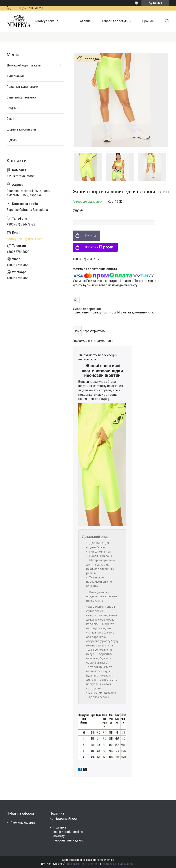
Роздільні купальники (22, 86)
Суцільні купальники (21, 97)
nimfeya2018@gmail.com (25, 239)
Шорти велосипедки (21, 129)
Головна (85, 21)
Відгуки (12, 140)
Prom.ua (109, 859)
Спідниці (13, 108)
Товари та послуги (115, 21)
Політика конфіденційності (118, 863)
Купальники (15, 76)
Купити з (99, 247)
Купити (90, 235)
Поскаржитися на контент (83, 863)
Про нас (148, 21)
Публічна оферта (23, 822)
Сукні (10, 118)
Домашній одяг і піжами (24, 65)
